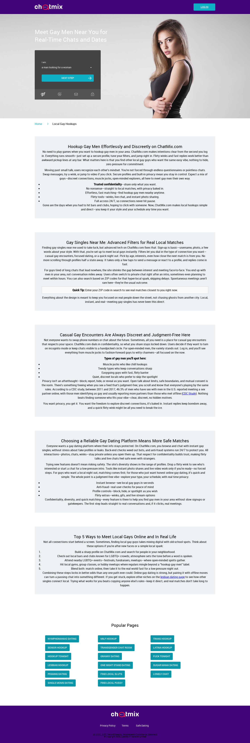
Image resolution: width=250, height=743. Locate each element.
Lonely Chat (161, 674)
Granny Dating (110, 656)
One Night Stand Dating (115, 665)
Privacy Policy (107, 725)
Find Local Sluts (111, 674)
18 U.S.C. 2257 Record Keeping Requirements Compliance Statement (125, 734)
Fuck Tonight (161, 656)
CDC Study (189, 393)
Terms (125, 725)
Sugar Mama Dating (165, 665)
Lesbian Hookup (58, 665)
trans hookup (162, 638)
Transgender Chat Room (116, 647)
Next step (67, 78)
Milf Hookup (109, 638)
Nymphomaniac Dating (62, 638)
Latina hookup (162, 647)
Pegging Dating (57, 674)
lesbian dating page (172, 577)
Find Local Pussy (112, 682)
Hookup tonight (58, 656)
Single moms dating (60, 682)
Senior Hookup (57, 647)
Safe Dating (142, 725)
